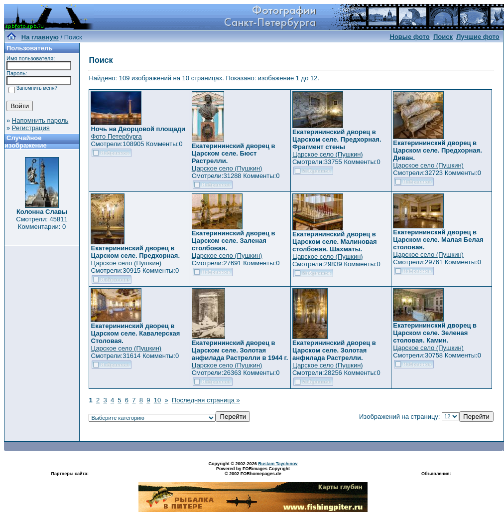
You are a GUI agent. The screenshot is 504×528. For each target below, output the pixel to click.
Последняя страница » (206, 400)
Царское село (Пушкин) (227, 168)
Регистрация (31, 128)
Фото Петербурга (116, 136)
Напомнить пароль (40, 120)
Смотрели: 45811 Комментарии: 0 (41, 222)
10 (157, 400)
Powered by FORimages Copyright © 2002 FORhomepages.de (253, 471)
